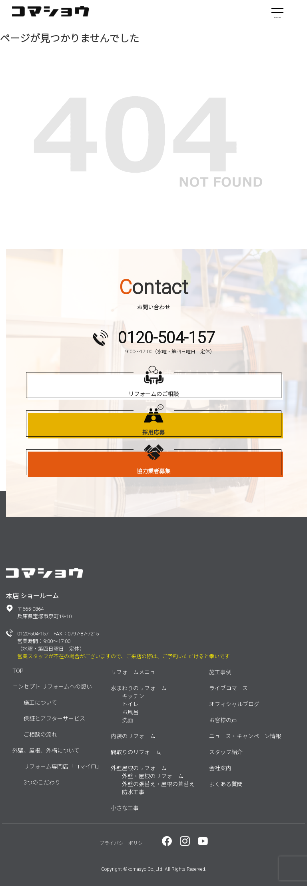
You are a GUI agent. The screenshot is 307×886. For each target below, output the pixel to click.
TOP (18, 671)
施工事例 (220, 672)
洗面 (127, 720)
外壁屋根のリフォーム (139, 768)
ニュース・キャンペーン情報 (245, 736)
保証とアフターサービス (54, 718)
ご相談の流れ (40, 734)
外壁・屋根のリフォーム (152, 776)
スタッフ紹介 (226, 752)
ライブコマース (228, 688)
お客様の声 (223, 720)
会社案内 (220, 768)
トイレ (130, 704)
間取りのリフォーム (136, 752)
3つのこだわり (42, 782)
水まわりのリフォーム (139, 688)
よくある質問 (226, 784)
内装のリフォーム (133, 736)
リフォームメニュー (136, 672)
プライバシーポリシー (124, 843)
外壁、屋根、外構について (46, 750)
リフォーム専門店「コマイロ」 (63, 766)
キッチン (133, 696)
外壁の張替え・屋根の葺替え (158, 784)
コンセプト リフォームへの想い (52, 686)
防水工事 (133, 792)
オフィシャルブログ (234, 704)
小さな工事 (125, 808)
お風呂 (130, 712)
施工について (40, 702)
